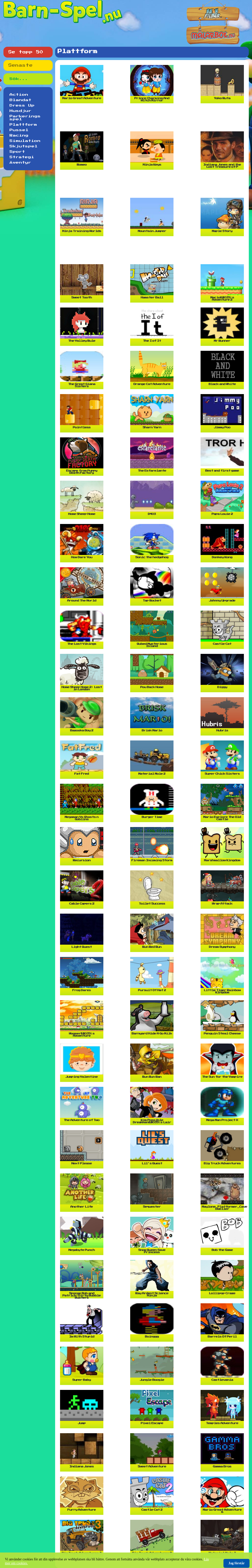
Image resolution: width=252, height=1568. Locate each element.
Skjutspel (24, 146)
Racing (19, 135)
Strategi (22, 157)
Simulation (25, 140)
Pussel (19, 130)
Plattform (23, 124)
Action (19, 94)
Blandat (21, 100)
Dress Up (22, 105)
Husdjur (21, 110)
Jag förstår (236, 1563)
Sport (17, 151)
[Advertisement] (153, 119)
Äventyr (20, 162)
